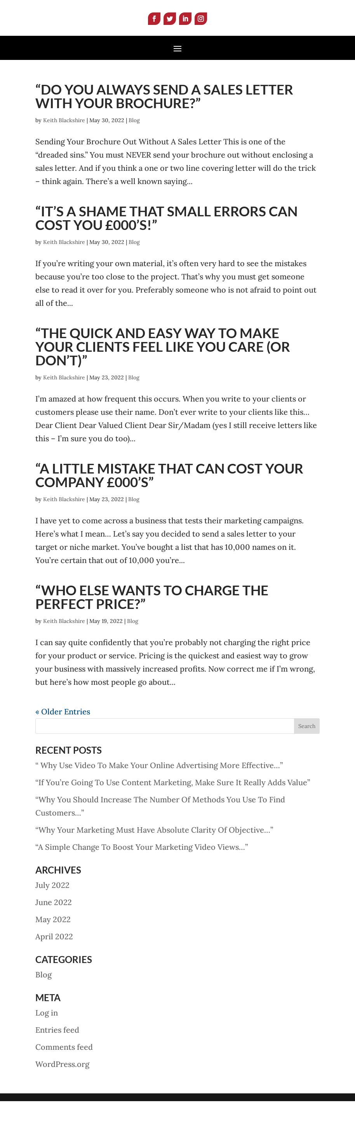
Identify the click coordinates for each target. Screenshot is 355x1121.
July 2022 (52, 905)
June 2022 (53, 922)
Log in (46, 1032)
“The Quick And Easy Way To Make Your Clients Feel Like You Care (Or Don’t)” (162, 366)
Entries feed (57, 1049)
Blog (134, 140)
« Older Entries (62, 731)
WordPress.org (62, 1084)
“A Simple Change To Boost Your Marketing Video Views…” (141, 867)
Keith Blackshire (64, 140)
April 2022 (54, 956)
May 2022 (53, 939)
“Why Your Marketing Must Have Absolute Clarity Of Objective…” (154, 849)
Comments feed (64, 1067)
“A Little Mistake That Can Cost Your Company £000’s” (169, 495)
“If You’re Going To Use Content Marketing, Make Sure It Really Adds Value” (172, 802)
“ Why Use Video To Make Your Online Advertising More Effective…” (159, 785)
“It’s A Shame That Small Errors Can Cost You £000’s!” (166, 238)
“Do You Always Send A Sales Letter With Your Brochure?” (164, 116)
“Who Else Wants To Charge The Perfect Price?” (151, 617)
